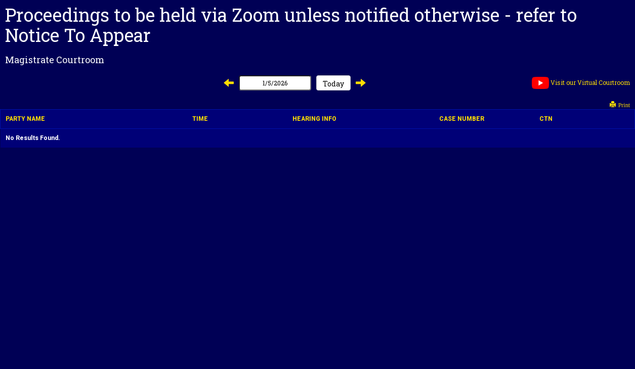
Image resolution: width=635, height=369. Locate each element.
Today (333, 83)
